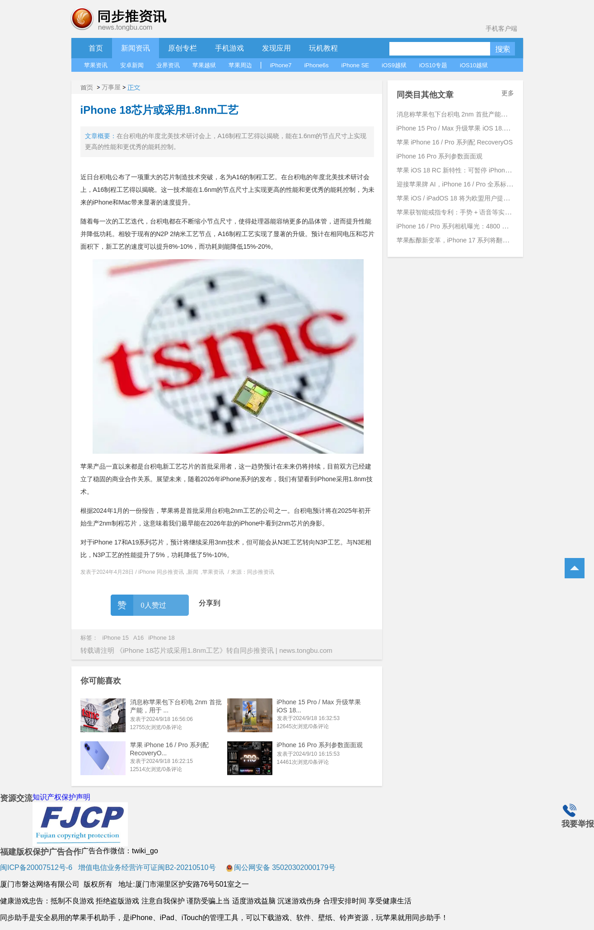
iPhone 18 (161, 637)
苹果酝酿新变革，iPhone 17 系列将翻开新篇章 (462, 240)
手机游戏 (229, 48)
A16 (138, 637)
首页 (96, 48)
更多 (507, 93)
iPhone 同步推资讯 (161, 572)
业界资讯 (168, 65)
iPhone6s (316, 65)
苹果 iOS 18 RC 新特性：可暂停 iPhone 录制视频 (466, 170)
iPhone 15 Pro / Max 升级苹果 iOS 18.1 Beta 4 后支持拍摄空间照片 (491, 128)
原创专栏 (182, 48)
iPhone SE (355, 65)
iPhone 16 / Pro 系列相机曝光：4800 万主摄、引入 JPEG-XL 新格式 (493, 226)
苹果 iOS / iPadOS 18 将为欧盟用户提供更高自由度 (469, 198)
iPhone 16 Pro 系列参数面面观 (320, 745)
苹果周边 (240, 65)
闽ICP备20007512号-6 (36, 867)
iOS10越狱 (474, 65)
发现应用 (276, 48)
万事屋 (111, 87)
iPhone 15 (116, 637)
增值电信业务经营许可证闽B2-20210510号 (146, 867)
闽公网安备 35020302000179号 (281, 867)
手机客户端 (501, 28)
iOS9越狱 (394, 65)
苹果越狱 (204, 65)
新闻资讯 (135, 48)
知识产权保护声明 (61, 797)
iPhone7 (281, 65)
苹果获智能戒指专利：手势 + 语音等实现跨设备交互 (470, 212)
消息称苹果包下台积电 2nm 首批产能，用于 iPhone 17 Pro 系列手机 (493, 114)
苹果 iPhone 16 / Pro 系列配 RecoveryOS (455, 142)
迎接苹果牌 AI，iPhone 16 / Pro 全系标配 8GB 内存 (469, 184)
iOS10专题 (433, 65)
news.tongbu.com (305, 650)
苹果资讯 (96, 65)
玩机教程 (323, 48)
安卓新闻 (132, 65)
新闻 (192, 572)
